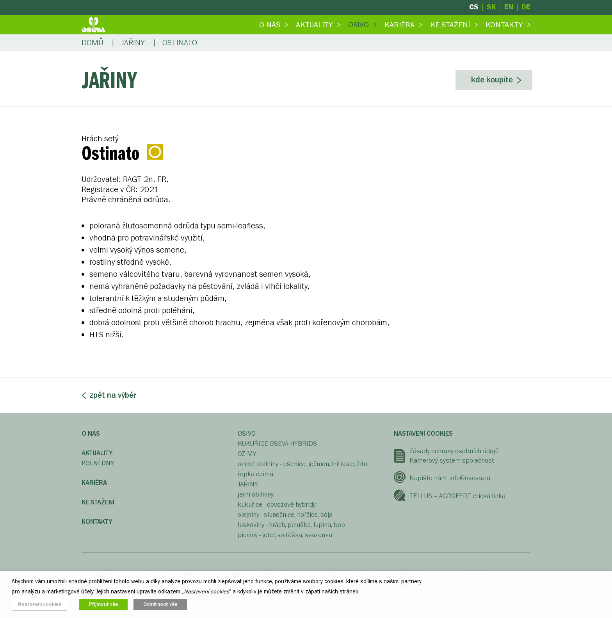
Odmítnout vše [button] (160, 604)
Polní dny (98, 463)
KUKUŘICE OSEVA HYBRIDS (277, 444)
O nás (269, 24)
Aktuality (314, 24)
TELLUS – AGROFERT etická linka (457, 496)
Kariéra (399, 24)
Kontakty (504, 24)
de (525, 7)
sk (491, 7)
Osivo (358, 24)
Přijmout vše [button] (103, 604)
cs (474, 7)
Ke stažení (450, 24)
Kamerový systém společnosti (452, 460)
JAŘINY (248, 484)
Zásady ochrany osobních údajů (453, 451)
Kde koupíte (492, 80)
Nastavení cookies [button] (39, 604)
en (508, 7)
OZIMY (247, 454)
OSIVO (247, 433)
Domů (92, 42)
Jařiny (133, 42)
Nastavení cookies (423, 433)
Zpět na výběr (112, 395)
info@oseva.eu (469, 478)
